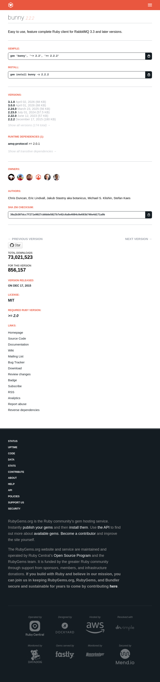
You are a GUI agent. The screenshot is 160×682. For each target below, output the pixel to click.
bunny (16, 17)
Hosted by (97, 617)
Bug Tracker (16, 362)
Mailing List (15, 356)
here (113, 586)
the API (103, 527)
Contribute (16, 472)
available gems (46, 534)
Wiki (11, 350)
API (10, 490)
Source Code (17, 338)
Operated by (36, 618)
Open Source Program (72, 555)
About (12, 477)
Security (14, 508)
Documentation (18, 344)
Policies (14, 496)
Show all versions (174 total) (27, 125)
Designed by (66, 617)
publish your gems (38, 527)
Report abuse (17, 404)
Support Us (16, 502)
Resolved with (125, 617)
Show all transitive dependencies (30, 151)
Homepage (15, 332)
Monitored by (36, 645)
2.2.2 (11, 119)
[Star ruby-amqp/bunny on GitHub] (15, 245)
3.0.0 (11, 105)
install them (78, 527)
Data (11, 459)
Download (15, 368)
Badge (12, 380)
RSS (11, 392)
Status (12, 441)
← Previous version (25, 239)
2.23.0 (12, 112)
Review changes (19, 374)
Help (11, 484)
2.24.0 (12, 108)
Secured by (126, 645)
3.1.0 (11, 101)
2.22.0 (12, 115)
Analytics (14, 398)
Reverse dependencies (23, 410)
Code (11, 453)
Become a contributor (78, 534)
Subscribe (15, 386)
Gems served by (65, 645)
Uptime (12, 447)
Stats (12, 465)
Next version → (138, 239)
